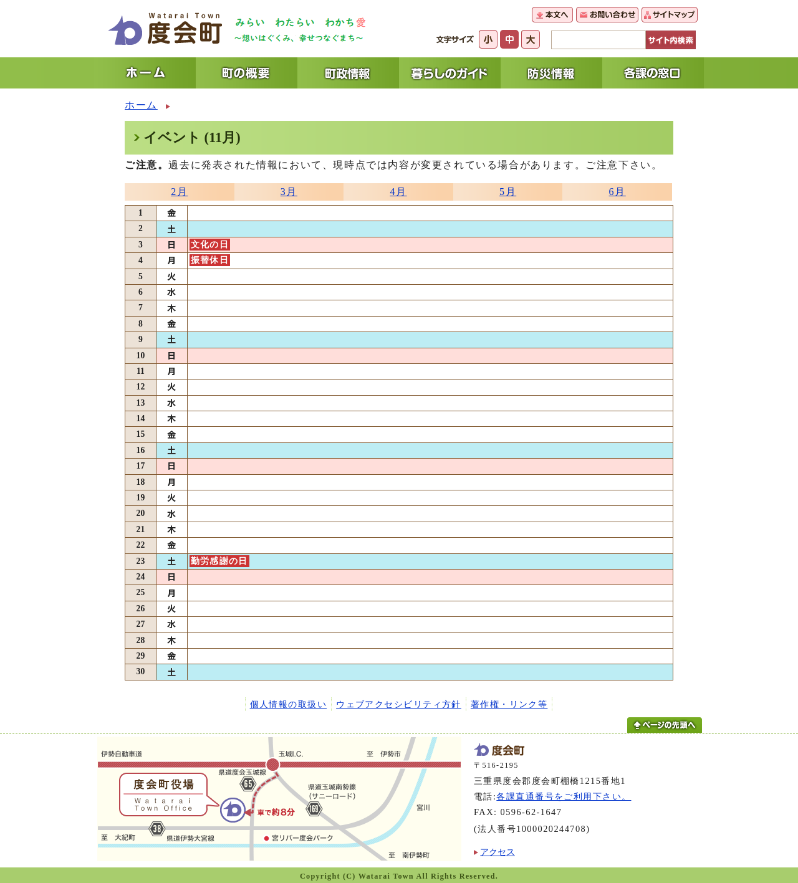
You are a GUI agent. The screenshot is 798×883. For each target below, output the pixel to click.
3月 (289, 191)
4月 (398, 191)
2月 (179, 191)
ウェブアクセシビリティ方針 (398, 704)
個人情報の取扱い (288, 704)
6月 (617, 191)
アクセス (497, 852)
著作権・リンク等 (509, 704)
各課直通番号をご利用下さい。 (563, 796)
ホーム (141, 105)
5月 (507, 191)
